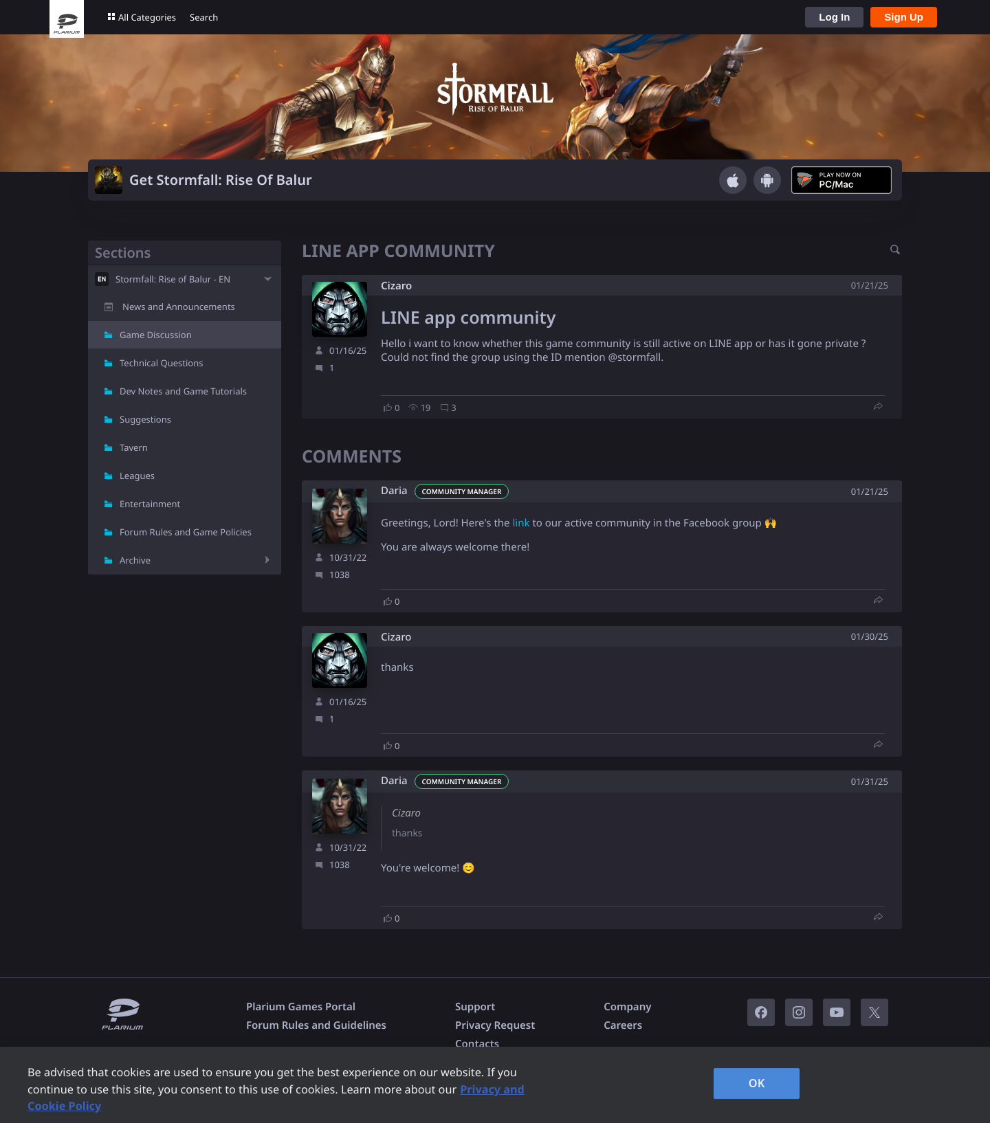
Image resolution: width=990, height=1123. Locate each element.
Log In (834, 17)
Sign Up (903, 17)
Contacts (477, 1044)
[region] (495, 1085)
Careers (623, 1025)
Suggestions (145, 419)
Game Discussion (156, 335)
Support (475, 1007)
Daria (394, 491)
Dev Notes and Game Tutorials (183, 391)
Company (627, 1007)
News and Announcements (178, 306)
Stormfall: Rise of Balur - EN (173, 279)
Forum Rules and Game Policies (186, 532)
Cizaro (396, 286)
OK (757, 1083)
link (520, 523)
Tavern (134, 447)
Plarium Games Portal (300, 1007)
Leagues (137, 475)
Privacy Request (495, 1025)
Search (204, 17)
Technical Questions (162, 363)
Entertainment (150, 504)
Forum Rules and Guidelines (316, 1025)
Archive (135, 560)
